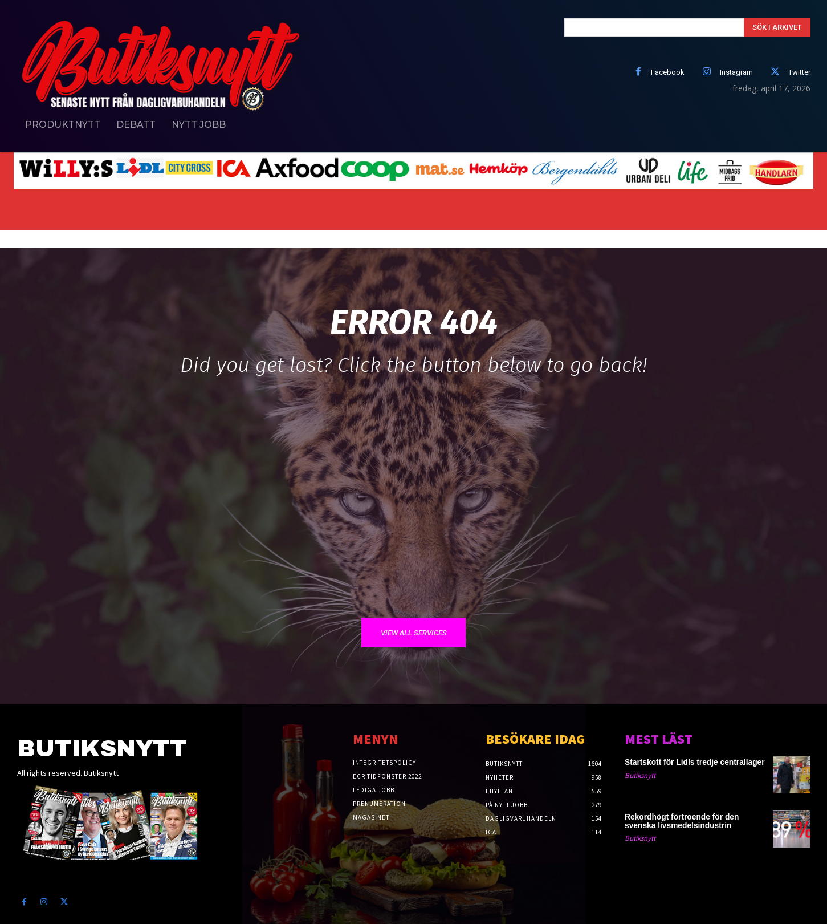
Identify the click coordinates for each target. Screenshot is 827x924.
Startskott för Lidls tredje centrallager (680, 763)
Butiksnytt (640, 775)
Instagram (736, 72)
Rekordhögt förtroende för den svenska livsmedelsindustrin (684, 822)
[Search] (777, 27)
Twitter (799, 72)
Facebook (668, 72)
